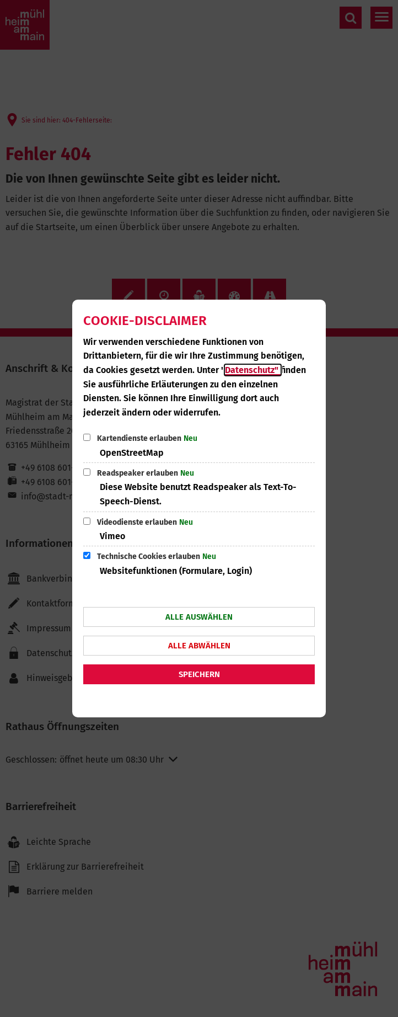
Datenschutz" (253, 370)
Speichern (199, 674)
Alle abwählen (199, 646)
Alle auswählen (199, 617)
